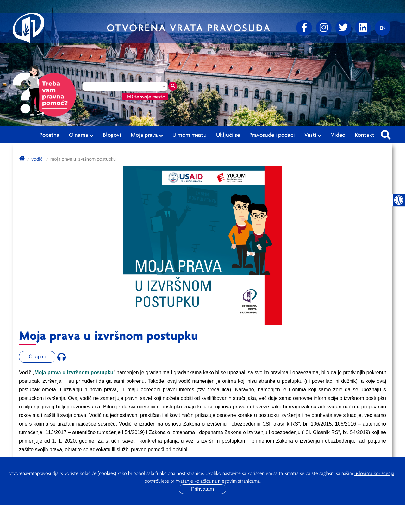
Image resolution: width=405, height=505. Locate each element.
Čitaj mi (37, 356)
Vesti (312, 135)
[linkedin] (363, 28)
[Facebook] (304, 28)
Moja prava (147, 135)
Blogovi (112, 134)
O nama (81, 135)
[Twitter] (343, 28)
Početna (49, 134)
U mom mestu (189, 134)
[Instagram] (324, 28)
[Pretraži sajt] (385, 133)
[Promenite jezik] (382, 28)
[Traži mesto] (172, 86)
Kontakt (364, 134)
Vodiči (37, 158)
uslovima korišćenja (374, 473)
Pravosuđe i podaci (272, 134)
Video (338, 134)
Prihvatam (202, 489)
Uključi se (228, 134)
